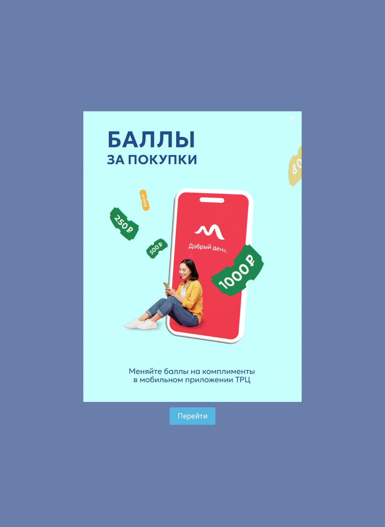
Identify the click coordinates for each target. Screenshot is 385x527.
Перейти (192, 416)
